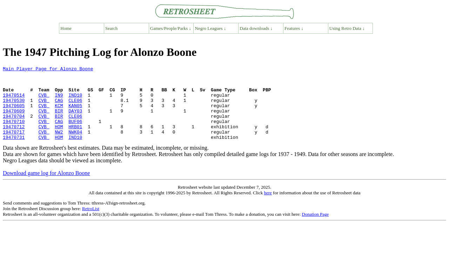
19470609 (14, 120)
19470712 (14, 139)
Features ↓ (293, 28)
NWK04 (75, 145)
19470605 (14, 114)
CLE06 (75, 107)
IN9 (59, 101)
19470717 (14, 145)
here (268, 207)
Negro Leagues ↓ (210, 28)
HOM (59, 139)
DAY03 (75, 120)
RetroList (90, 223)
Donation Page (315, 229)
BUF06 (75, 133)
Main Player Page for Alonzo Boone (48, 69)
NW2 (59, 145)
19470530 (14, 107)
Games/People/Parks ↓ (170, 28)
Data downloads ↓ (256, 28)
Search (111, 28)
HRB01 (75, 139)
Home (66, 28)
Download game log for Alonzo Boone (46, 188)
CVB (43, 101)
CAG (59, 107)
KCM (59, 114)
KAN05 (75, 114)
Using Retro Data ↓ (347, 28)
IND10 (75, 101)
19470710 (14, 133)
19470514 (14, 101)
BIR (59, 120)
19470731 (14, 152)
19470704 (14, 126)
